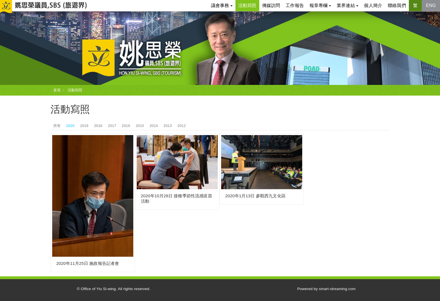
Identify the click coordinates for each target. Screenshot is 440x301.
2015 (140, 126)
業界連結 (347, 5)
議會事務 (222, 5)
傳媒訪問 (271, 5)
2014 (154, 126)
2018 (98, 126)
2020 (70, 126)
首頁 (57, 90)
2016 (126, 126)
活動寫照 (247, 5)
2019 (84, 126)
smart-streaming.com (337, 289)
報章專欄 (320, 5)
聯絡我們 (397, 5)
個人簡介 (373, 5)
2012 (181, 126)
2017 (112, 126)
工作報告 (295, 5)
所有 (57, 126)
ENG (431, 5)
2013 (168, 126)
